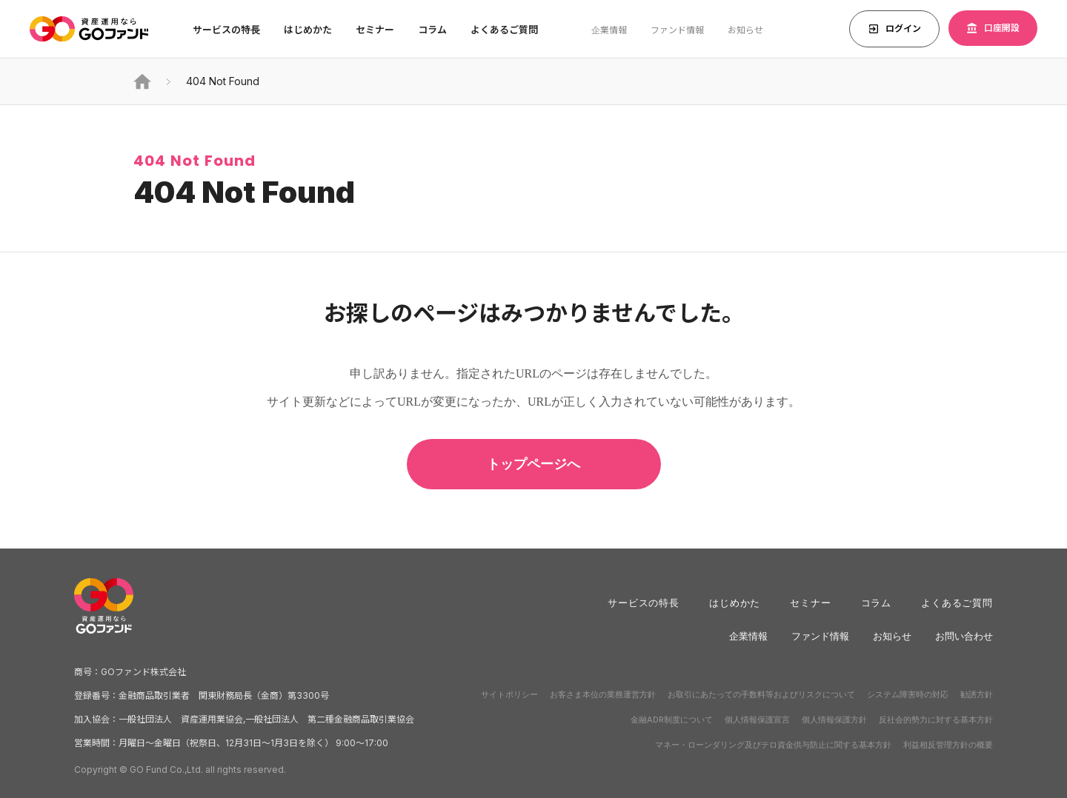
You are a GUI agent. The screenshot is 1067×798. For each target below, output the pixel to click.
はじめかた (734, 602)
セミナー (375, 30)
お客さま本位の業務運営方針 (603, 694)
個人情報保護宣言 (757, 719)
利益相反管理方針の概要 (948, 745)
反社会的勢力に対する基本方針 (936, 719)
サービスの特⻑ (226, 30)
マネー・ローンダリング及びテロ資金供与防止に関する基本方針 (773, 745)
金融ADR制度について (672, 719)
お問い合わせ (964, 636)
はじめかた (308, 30)
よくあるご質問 (504, 30)
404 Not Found (222, 81)
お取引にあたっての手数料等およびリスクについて (761, 694)
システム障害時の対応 (907, 694)
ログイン (894, 29)
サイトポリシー (509, 694)
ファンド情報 (677, 30)
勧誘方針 (976, 694)
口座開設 (993, 28)
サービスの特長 (643, 602)
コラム (432, 30)
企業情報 (609, 30)
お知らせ (745, 30)
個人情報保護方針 (834, 719)
